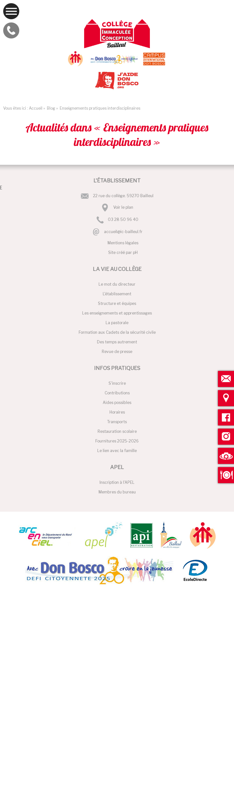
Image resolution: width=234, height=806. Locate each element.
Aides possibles (117, 402)
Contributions (117, 392)
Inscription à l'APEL (117, 482)
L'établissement (117, 293)
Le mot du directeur (117, 284)
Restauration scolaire (117, 431)
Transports (117, 421)
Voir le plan (123, 207)
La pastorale (117, 322)
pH (135, 252)
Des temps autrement (117, 342)
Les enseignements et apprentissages (117, 313)
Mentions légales (123, 242)
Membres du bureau (117, 492)
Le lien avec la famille (117, 450)
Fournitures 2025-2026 (117, 441)
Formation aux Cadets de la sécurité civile (117, 332)
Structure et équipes (117, 303)
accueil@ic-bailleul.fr (123, 231)
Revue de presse (117, 351)
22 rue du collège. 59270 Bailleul (123, 195)
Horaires (117, 412)
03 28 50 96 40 (123, 219)
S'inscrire (117, 383)
